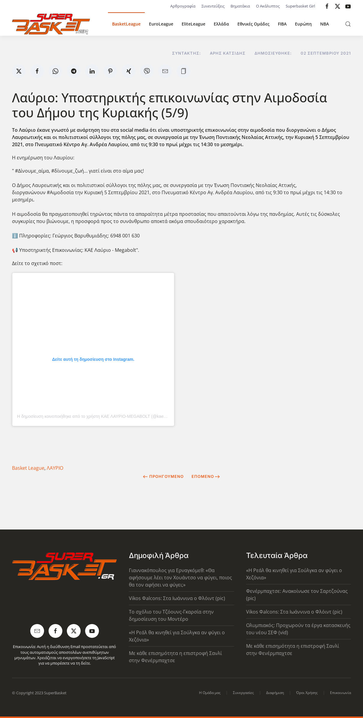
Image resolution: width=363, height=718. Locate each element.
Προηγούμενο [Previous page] (163, 476)
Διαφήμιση (275, 692)
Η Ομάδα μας (210, 692)
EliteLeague (193, 24)
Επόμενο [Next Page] (206, 476)
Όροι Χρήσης (307, 692)
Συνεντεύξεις (213, 6)
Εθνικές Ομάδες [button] (253, 24)
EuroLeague (161, 24)
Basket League (28, 468)
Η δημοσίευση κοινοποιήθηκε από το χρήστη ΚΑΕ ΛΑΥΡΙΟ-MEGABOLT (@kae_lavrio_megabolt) (107, 416)
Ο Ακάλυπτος (268, 6)
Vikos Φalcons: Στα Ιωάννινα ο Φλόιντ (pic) (177, 598)
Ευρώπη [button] (303, 24)
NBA (324, 24)
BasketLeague (126, 24)
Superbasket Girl (300, 6)
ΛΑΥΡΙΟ (55, 468)
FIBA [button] (282, 24)
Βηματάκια (240, 6)
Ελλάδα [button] (221, 24)
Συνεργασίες (243, 692)
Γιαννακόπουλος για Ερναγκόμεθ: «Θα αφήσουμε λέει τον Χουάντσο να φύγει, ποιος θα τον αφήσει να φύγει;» (180, 577)
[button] (348, 24)
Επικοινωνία (340, 692)
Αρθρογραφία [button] (182, 6)
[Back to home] (51, 24)
